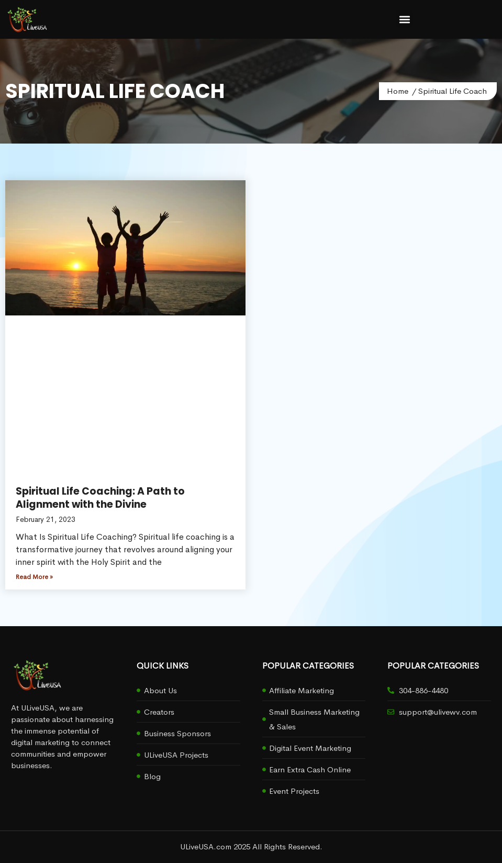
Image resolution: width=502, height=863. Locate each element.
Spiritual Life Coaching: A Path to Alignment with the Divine (100, 497)
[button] (404, 19)
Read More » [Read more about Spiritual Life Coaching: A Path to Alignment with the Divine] (34, 577)
